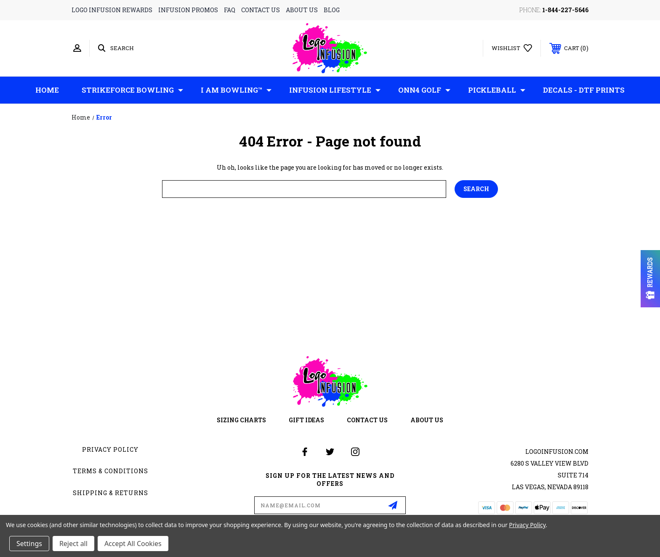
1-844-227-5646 (565, 10)
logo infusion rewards (112, 10)
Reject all (73, 543)
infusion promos (188, 10)
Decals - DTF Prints (584, 90)
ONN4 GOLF (424, 90)
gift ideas (306, 420)
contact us (260, 10)
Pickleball (496, 90)
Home (47, 90)
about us (302, 10)
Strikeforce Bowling (132, 90)
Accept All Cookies (133, 543)
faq (229, 10)
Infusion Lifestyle (335, 90)
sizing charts (241, 420)
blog (332, 10)
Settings (29, 543)
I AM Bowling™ (236, 90)
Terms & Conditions (110, 471)
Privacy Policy (110, 449)
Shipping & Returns (110, 493)
